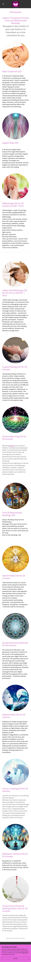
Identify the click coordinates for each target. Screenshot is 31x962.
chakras (12, 446)
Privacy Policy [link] (15, 950)
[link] (15, 4)
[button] (3, 4)
